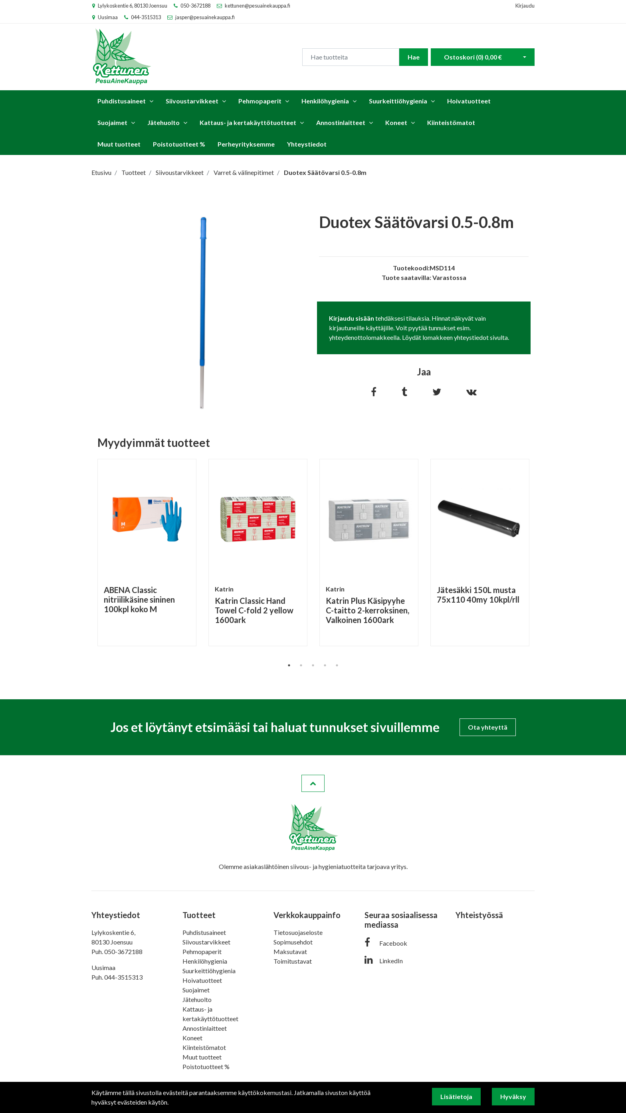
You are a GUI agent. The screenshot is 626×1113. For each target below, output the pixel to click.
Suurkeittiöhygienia (398, 101)
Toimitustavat (292, 961)
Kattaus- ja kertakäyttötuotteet (248, 122)
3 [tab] (313, 665)
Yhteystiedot (307, 144)
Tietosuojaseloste (298, 932)
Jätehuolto (163, 122)
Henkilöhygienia (325, 101)
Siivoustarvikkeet (192, 101)
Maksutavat (290, 951)
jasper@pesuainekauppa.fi (205, 17)
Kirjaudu (525, 5)
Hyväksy (513, 1096)
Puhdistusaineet (121, 101)
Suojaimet (112, 122)
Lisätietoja (456, 1096)
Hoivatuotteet (469, 101)
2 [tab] (301, 665)
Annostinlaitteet (340, 122)
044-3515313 (146, 17)
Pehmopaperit (259, 101)
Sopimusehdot (293, 942)
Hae (414, 57)
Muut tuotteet (119, 144)
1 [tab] (289, 665)
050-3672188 (195, 5)
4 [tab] (325, 665)
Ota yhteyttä (487, 727)
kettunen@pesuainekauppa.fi (257, 5)
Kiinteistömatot (451, 122)
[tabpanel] (146, 552)
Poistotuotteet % (179, 144)
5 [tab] (337, 665)
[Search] (350, 57)
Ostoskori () (473, 57)
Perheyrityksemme (246, 144)
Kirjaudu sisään (351, 318)
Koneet (396, 122)
